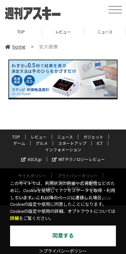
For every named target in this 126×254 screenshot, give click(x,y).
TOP (21, 31)
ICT (100, 143)
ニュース (104, 31)
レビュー (63, 31)
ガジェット (93, 137)
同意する (63, 236)
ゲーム (19, 143)
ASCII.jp (31, 159)
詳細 (14, 218)
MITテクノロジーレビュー (78, 159)
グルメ (42, 143)
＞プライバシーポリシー (63, 251)
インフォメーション (63, 149)
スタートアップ (72, 143)
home (15, 46)
